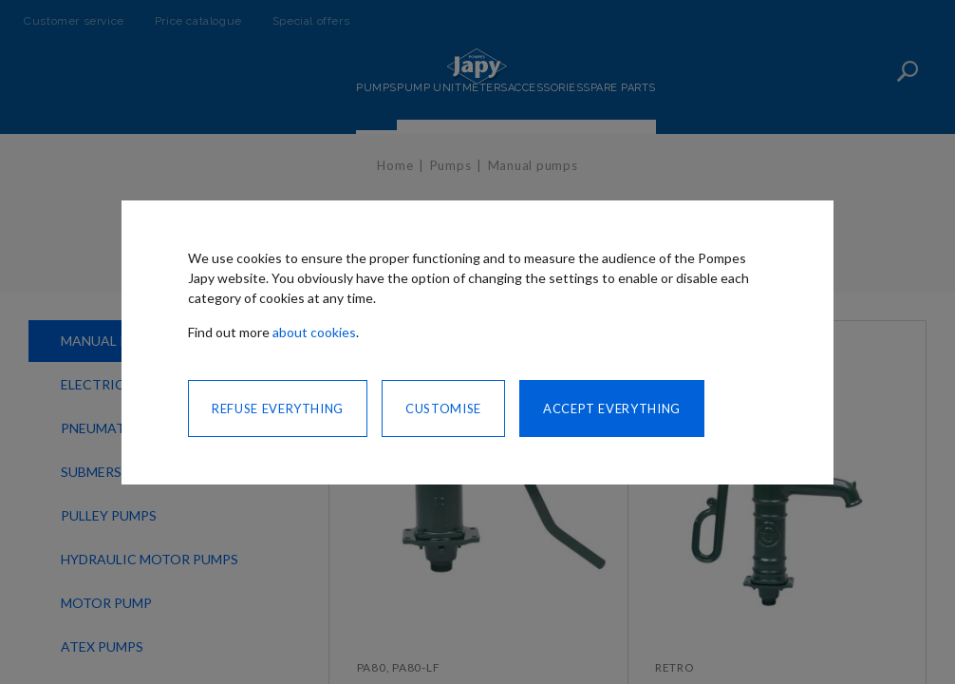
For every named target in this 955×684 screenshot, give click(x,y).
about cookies (314, 332)
